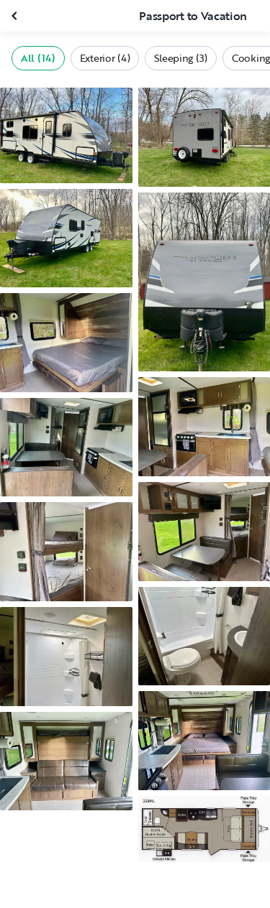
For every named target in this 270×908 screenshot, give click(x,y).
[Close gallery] (16, 16)
